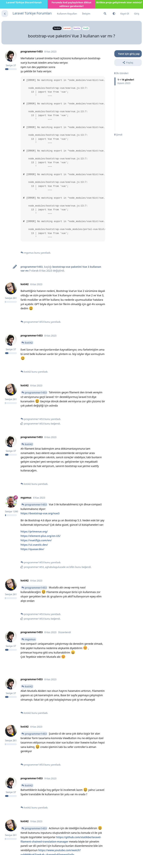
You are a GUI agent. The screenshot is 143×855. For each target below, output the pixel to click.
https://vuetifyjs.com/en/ (36, 540)
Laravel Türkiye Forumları (32, 13)
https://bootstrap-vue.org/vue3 (40, 513)
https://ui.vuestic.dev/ (34, 544)
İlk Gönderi (121, 73)
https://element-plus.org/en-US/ (41, 536)
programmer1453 (36, 392)
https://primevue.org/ (34, 531)
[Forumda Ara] (105, 13)
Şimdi (118, 134)
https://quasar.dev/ (32, 549)
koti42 (29, 342)
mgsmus (30, 639)
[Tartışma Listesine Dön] (4, 13)
